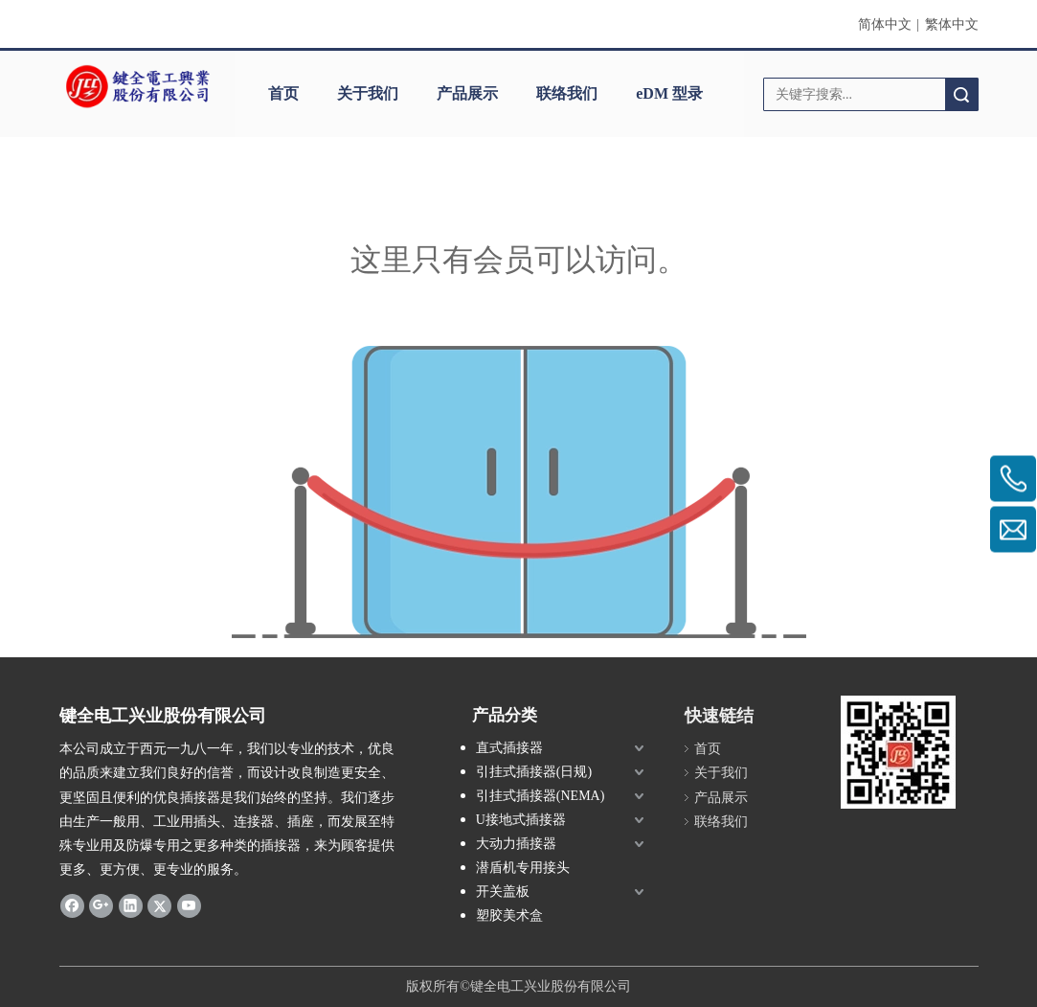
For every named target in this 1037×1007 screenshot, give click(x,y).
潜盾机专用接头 (523, 867)
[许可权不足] (519, 492)
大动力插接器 (516, 843)
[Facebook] (72, 904)
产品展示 (467, 93)
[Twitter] (159, 904)
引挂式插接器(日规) (534, 772)
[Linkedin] (131, 904)
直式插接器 (509, 748)
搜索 (961, 94)
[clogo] (137, 87)
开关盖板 (503, 891)
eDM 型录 (669, 93)
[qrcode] (898, 752)
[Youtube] (189, 904)
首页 (283, 93)
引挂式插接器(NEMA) (540, 796)
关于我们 (367, 93)
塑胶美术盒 (509, 915)
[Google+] (101, 904)
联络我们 (566, 93)
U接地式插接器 (521, 819)
